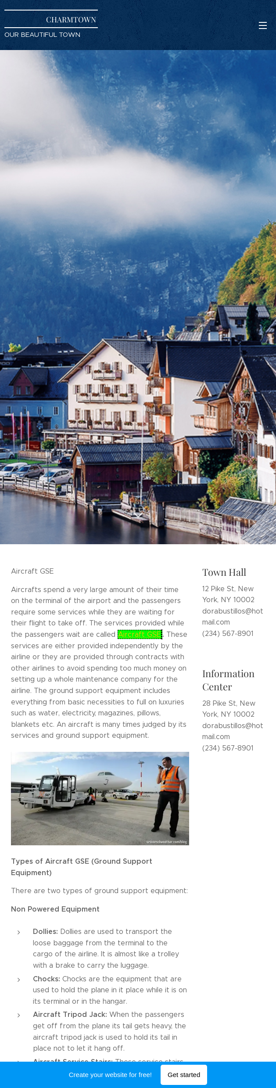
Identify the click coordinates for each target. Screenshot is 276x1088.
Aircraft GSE (139, 634)
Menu (263, 25)
